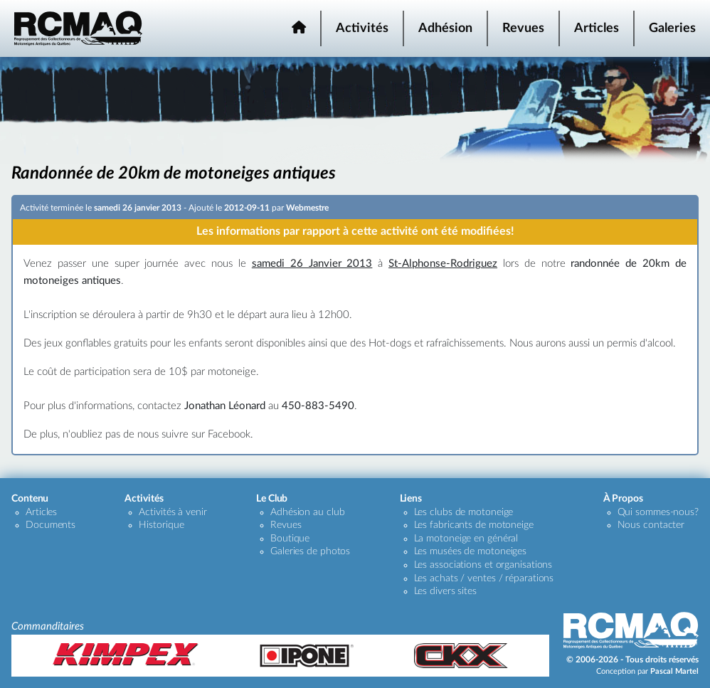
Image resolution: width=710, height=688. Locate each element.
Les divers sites (445, 591)
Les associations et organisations (483, 565)
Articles (596, 28)
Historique (161, 525)
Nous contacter (651, 525)
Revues (523, 28)
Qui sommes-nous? (658, 512)
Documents (50, 525)
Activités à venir (172, 512)
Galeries (672, 28)
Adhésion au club (307, 512)
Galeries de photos (310, 551)
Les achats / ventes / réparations (484, 578)
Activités (362, 28)
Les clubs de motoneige (464, 512)
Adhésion (445, 28)
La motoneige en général (466, 539)
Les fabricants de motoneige (474, 525)
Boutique (289, 539)
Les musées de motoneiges (470, 551)
